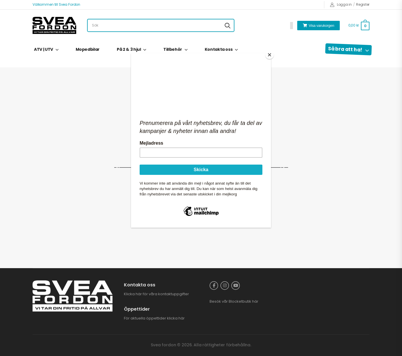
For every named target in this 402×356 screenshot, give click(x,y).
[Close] (269, 54)
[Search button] (227, 25)
